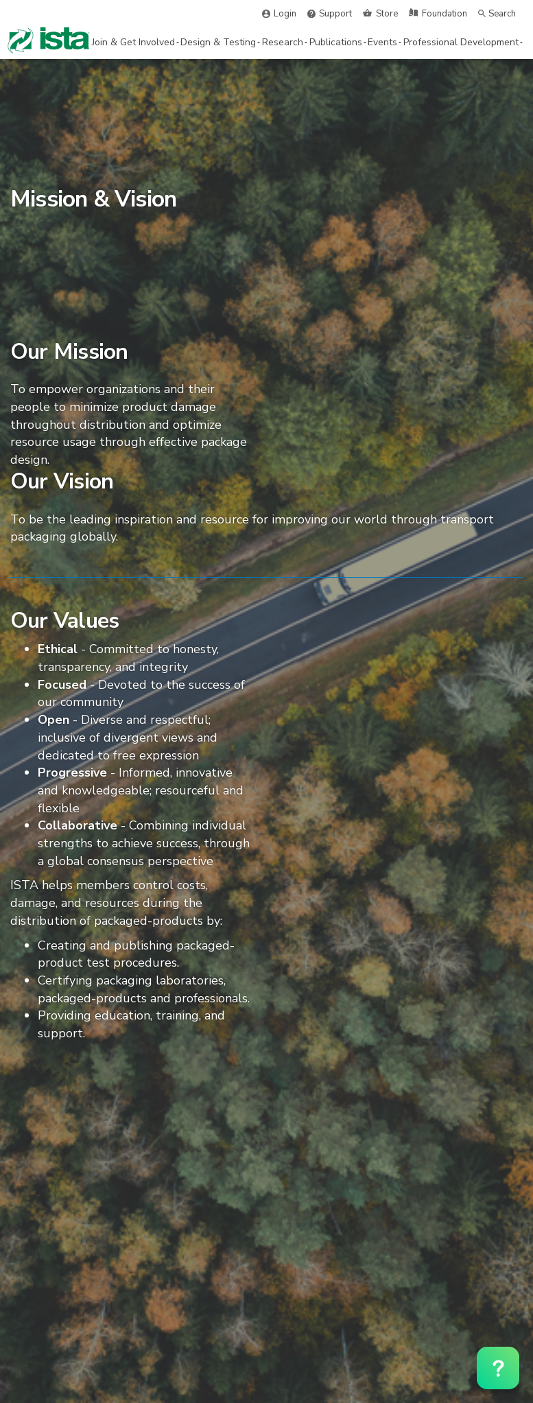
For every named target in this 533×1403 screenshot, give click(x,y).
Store (387, 14)
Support (335, 14)
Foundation (444, 14)
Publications (337, 42)
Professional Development (463, 42)
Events (384, 42)
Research (284, 42)
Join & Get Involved (135, 42)
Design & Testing (220, 42)
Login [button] (285, 14)
